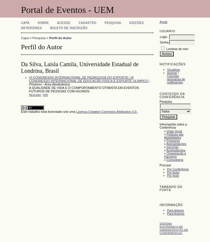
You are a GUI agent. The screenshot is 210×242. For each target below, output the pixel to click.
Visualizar (173, 69)
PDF (45, 94)
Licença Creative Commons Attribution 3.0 (106, 111)
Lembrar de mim (177, 49)
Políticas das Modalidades (174, 136)
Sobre (43, 22)
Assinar (172, 73)
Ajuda (163, 22)
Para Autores (175, 213)
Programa (173, 140)
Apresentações (176, 144)
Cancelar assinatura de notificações (176, 79)
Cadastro (87, 22)
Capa (25, 22)
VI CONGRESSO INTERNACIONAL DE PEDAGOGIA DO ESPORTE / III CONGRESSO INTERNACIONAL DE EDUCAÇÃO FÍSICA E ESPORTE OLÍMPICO (88, 79)
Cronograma (175, 159)
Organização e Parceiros (175, 155)
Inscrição (173, 147)
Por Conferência (178, 169)
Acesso (63, 22)
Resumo (35, 94)
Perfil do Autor (60, 38)
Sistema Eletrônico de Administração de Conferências (174, 228)
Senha (164, 42)
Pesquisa (113, 22)
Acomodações (176, 150)
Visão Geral (174, 131)
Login (163, 37)
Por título (173, 175)
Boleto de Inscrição (68, 28)
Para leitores (175, 210)
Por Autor (173, 172)
